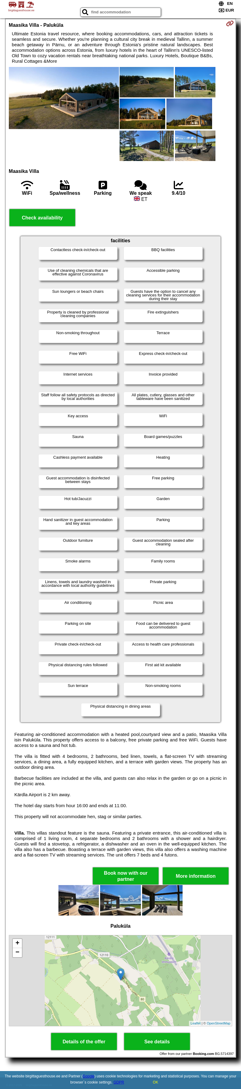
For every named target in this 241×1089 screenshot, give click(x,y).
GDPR (119, 1082)
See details (157, 1041)
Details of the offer (84, 1041)
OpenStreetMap (219, 1023)
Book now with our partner (126, 875)
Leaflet (195, 1023)
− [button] (17, 952)
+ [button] (17, 943)
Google (89, 1076)
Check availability (42, 217)
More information (196, 876)
